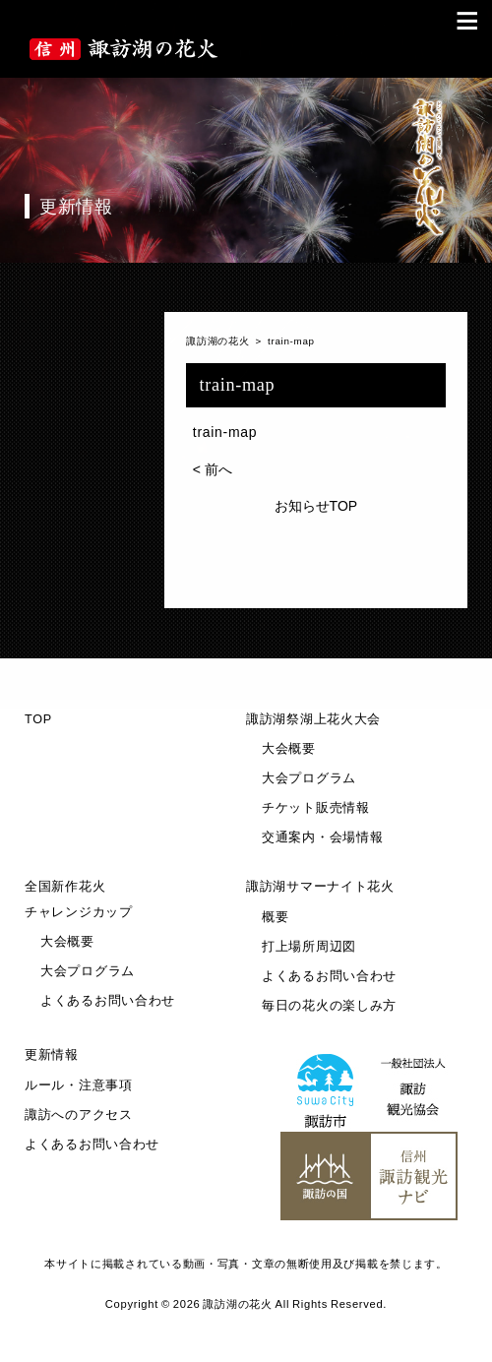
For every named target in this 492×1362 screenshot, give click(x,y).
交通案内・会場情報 (322, 837)
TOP (38, 719)
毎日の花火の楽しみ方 (329, 1006)
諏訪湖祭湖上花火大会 (313, 719)
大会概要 (289, 749)
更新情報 (52, 1055)
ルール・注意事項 (79, 1085)
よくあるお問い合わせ (107, 1001)
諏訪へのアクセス (79, 1115)
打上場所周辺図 (309, 947)
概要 (275, 917)
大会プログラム (309, 778)
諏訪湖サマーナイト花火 (320, 887)
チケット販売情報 (316, 808)
